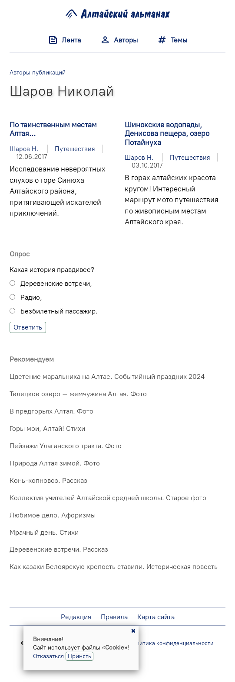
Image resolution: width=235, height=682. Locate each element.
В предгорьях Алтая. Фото (51, 411)
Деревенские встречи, (56, 283)
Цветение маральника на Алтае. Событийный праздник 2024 (107, 376)
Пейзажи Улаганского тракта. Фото (66, 446)
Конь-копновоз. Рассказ (48, 480)
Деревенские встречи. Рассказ (59, 549)
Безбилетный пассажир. (59, 311)
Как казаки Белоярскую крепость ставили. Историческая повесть (114, 566)
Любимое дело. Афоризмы (53, 515)
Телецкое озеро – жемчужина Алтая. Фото (78, 394)
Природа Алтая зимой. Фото (55, 463)
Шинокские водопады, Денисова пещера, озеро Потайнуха (167, 133)
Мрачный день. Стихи (44, 532)
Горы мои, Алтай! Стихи (47, 428)
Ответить (27, 327)
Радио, (31, 297)
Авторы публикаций (38, 72)
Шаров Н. (24, 149)
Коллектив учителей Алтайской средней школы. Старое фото (108, 498)
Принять (79, 656)
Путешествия (75, 149)
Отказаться (48, 656)
